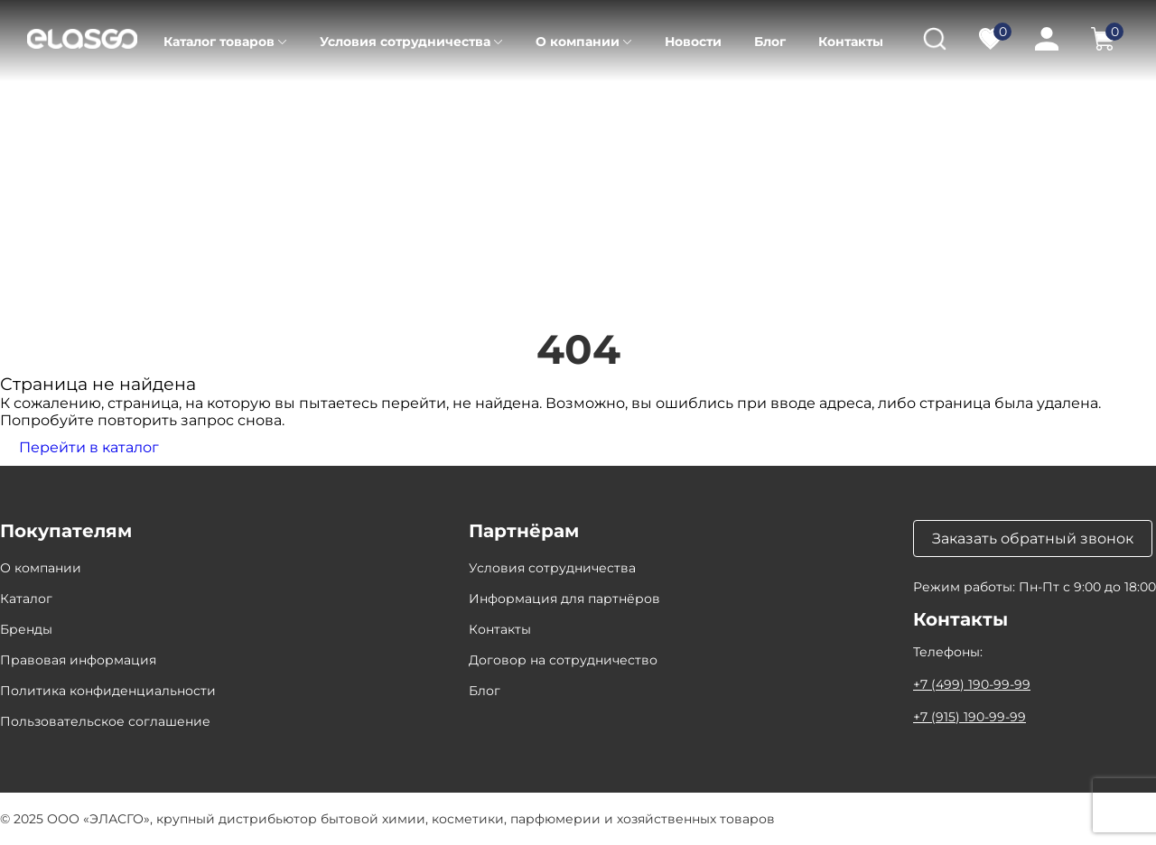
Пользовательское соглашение (105, 721)
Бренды (26, 629)
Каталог (106, 108)
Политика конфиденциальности (108, 690)
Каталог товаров (219, 41)
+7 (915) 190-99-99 (969, 717)
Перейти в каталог (89, 447)
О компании (578, 41)
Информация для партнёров (564, 598)
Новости (693, 41)
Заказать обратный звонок (1032, 538)
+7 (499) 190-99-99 (971, 684)
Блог (770, 41)
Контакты (850, 41)
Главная (25, 108)
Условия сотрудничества (405, 41)
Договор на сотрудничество (563, 660)
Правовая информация (78, 660)
